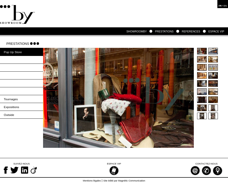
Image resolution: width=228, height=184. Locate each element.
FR (220, 6)
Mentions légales (92, 180)
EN (225, 6)
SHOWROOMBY (136, 31)
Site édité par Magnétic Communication (124, 180)
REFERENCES (191, 31)
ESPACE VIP (216, 31)
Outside (9, 115)
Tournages (11, 99)
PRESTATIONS (164, 31)
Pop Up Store (13, 52)
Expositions (11, 107)
